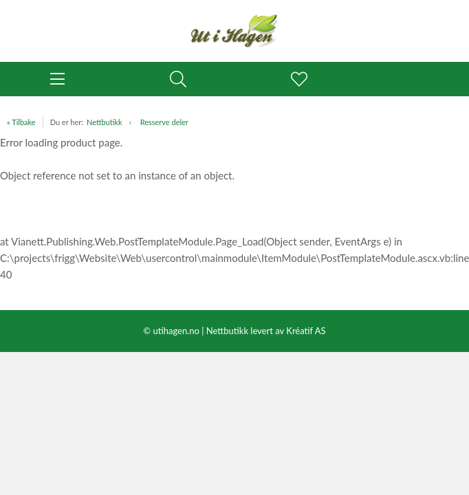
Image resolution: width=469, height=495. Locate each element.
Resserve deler (164, 122)
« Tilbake (21, 122)
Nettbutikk (104, 122)
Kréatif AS (305, 330)
